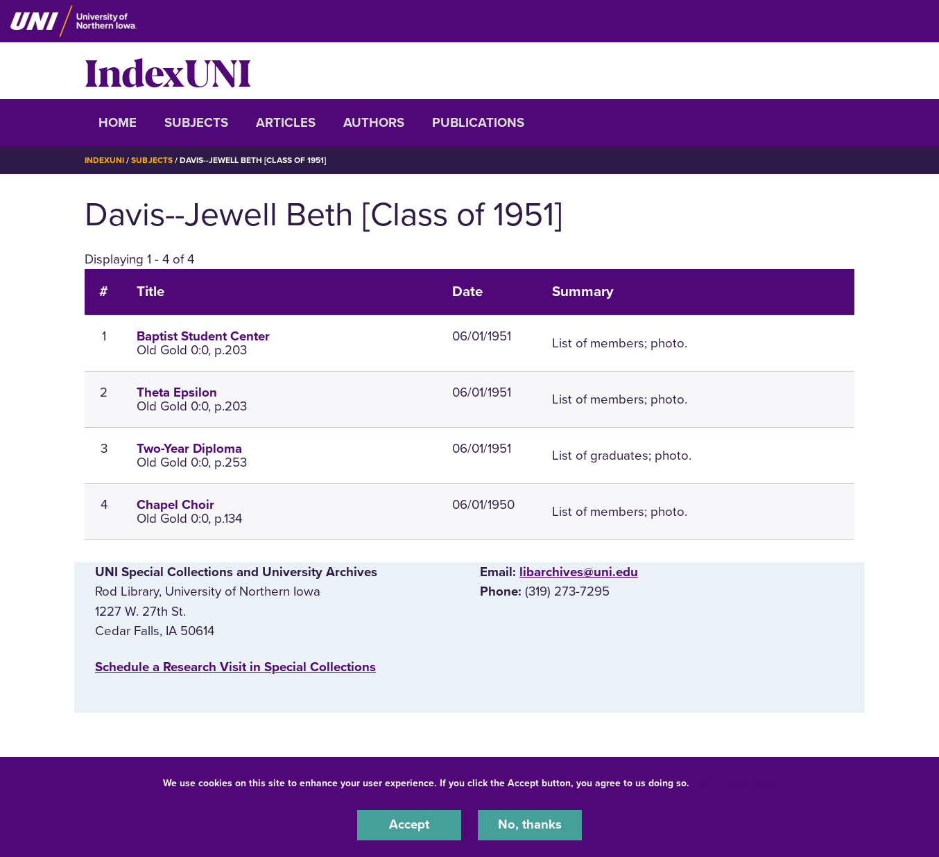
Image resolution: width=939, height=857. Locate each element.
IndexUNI (168, 71)
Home (117, 122)
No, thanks (530, 825)
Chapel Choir (175, 504)
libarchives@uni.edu (578, 572)
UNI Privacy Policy (736, 783)
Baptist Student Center (203, 335)
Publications (478, 122)
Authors (373, 122)
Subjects (196, 122)
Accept (409, 825)
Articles (286, 122)
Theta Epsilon (177, 391)
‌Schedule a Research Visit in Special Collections (235, 666)
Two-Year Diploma (189, 448)
